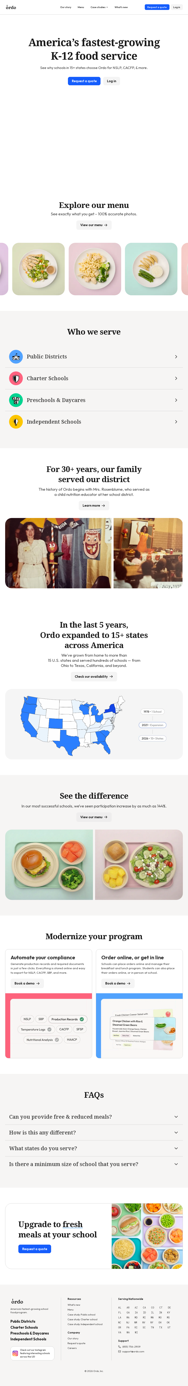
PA (128, 1327)
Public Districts (22, 1321)
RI (136, 1327)
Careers (72, 1348)
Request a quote (76, 1343)
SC (144, 1327)
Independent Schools (28, 1339)
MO (160, 1317)
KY (168, 1312)
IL (152, 1312)
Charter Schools (24, 1327)
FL (119, 1312)
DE (169, 1307)
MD (136, 1317)
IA (136, 1312)
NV (143, 1322)
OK (168, 1322)
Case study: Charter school (82, 1319)
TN (152, 1327)
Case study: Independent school (85, 1324)
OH (159, 1322)
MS (168, 1317)
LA (119, 1317)
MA (128, 1317)
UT (169, 1327)
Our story (65, 7)
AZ (136, 1307)
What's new (121, 7)
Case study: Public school (81, 1314)
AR (128, 1307)
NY (151, 1322)
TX (160, 1327)
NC (119, 1322)
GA (128, 1312)
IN (160, 1312)
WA (128, 1332)
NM (135, 1322)
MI (144, 1317)
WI (136, 1332)
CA (144, 1307)
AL (119, 1307)
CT (161, 1307)
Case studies (99, 7)
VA (119, 1332)
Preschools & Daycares (29, 1333)
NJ (127, 1322)
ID (144, 1312)
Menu (81, 7)
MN (152, 1317)
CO (152, 1307)
